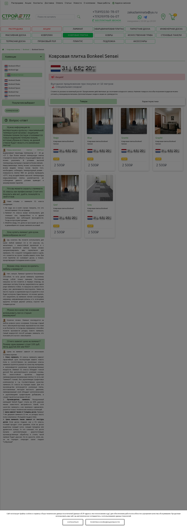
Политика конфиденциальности (105, 522)
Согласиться (72, 522)
